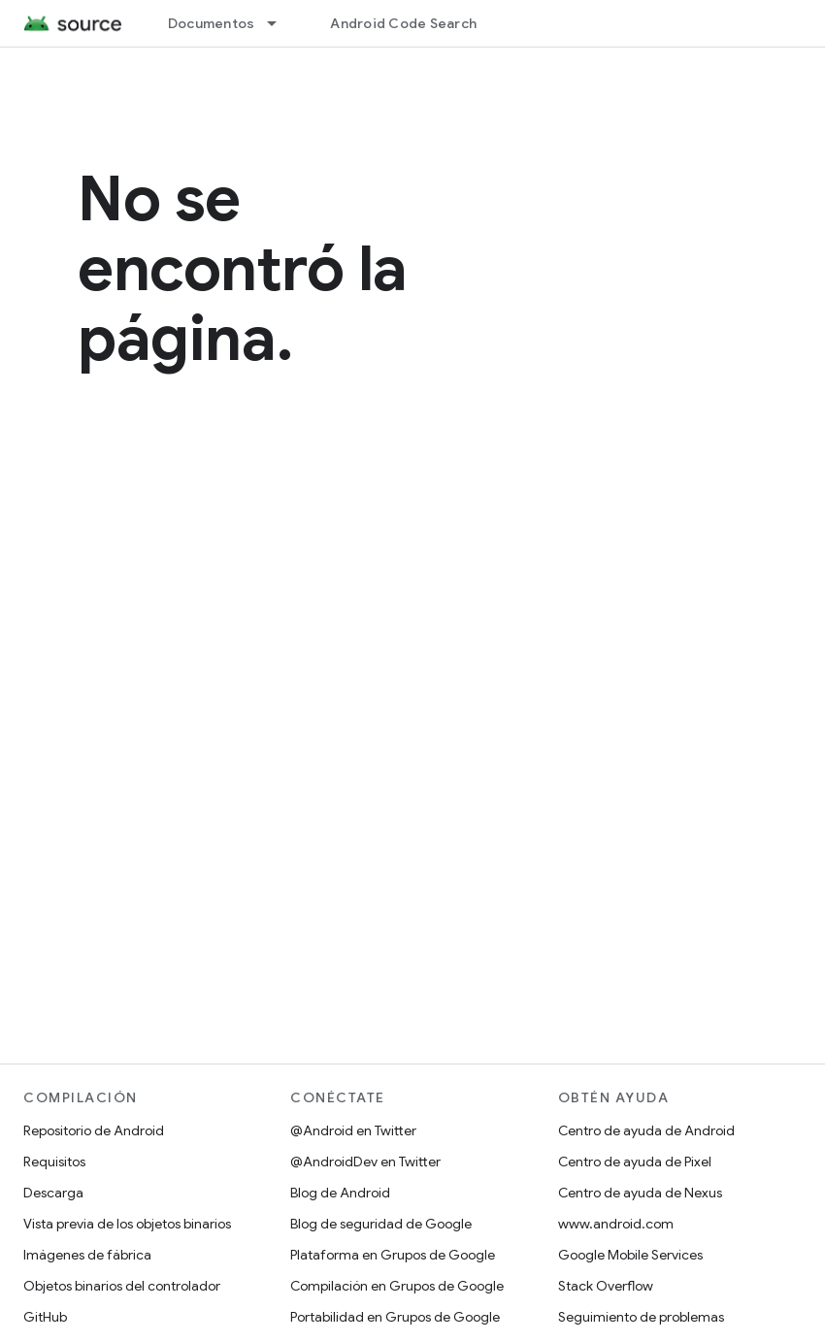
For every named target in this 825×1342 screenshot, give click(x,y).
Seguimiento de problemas (641, 1317)
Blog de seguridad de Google (381, 1223)
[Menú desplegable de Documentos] (280, 23)
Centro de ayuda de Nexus (640, 1192)
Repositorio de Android (93, 1130)
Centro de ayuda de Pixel (634, 1161)
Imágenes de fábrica (87, 1254)
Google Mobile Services (630, 1254)
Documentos (211, 23)
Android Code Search (403, 23)
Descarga (53, 1192)
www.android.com (616, 1223)
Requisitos (54, 1161)
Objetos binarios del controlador (121, 1285)
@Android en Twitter (353, 1130)
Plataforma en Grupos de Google (392, 1254)
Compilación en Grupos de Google (397, 1285)
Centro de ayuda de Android (646, 1130)
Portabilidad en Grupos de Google (395, 1317)
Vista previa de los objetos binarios (127, 1223)
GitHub (45, 1317)
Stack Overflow (605, 1285)
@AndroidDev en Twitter (365, 1161)
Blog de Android (340, 1192)
